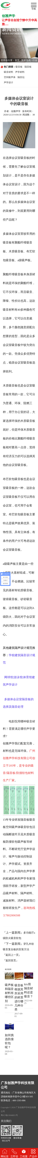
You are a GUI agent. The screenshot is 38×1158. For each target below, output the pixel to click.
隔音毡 (21, 77)
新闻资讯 (26, 60)
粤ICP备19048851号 (9, 1115)
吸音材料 (8, 72)
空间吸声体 (10, 77)
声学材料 (20, 72)
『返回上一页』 (12, 954)
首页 (17, 60)
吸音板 (19, 67)
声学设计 (8, 82)
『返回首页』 (11, 960)
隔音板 (28, 67)
